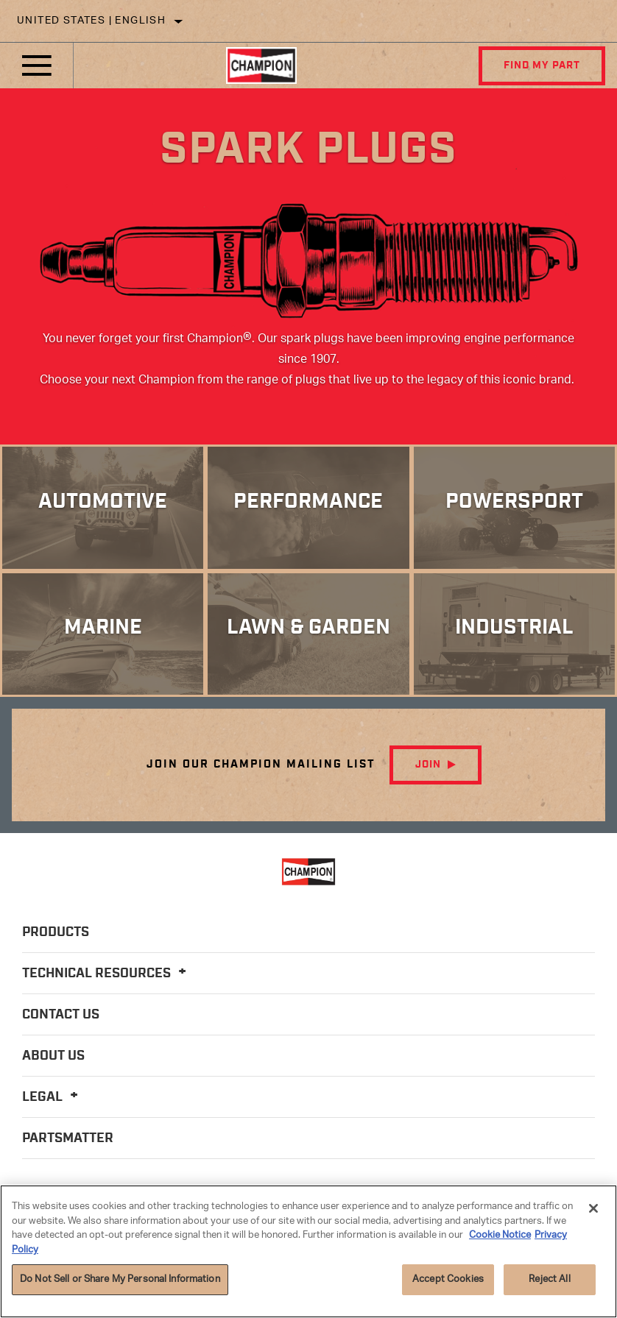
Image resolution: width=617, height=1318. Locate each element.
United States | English (91, 21)
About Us (53, 1059)
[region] (308, 1251)
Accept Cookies (448, 1279)
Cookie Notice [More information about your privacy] (500, 1235)
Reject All (549, 1279)
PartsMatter (67, 1141)
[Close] (593, 1208)
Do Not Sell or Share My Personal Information (120, 1279)
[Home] (261, 65)
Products (55, 935)
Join (428, 767)
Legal (52, 1100)
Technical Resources (106, 976)
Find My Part (541, 65)
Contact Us (60, 1017)
